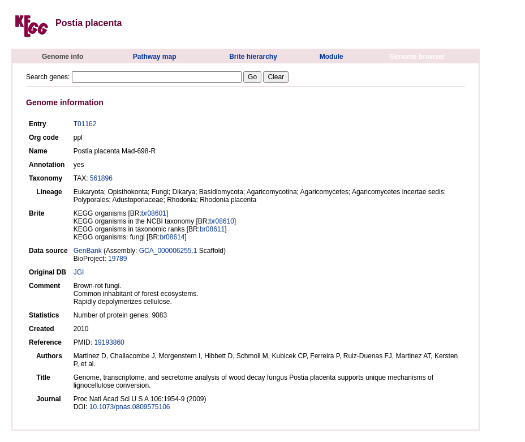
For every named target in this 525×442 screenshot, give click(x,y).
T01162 (85, 124)
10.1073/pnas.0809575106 (129, 407)
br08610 (221, 221)
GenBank (88, 251)
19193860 (109, 342)
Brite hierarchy (253, 57)
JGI (79, 272)
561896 (101, 178)
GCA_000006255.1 (168, 251)
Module (331, 57)
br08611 (212, 229)
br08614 (172, 237)
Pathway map (155, 57)
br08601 (153, 213)
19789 (117, 259)
